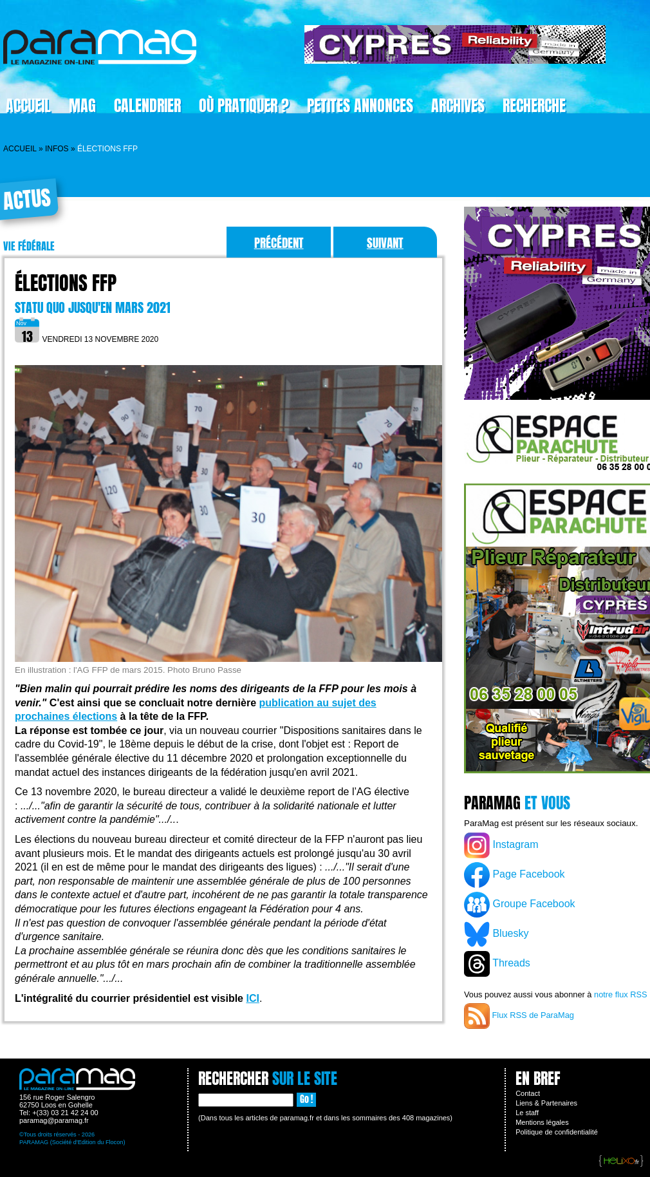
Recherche (534, 105)
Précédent (279, 242)
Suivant (385, 242)
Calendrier (147, 105)
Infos (57, 148)
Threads (497, 964)
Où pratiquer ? (244, 105)
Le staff (527, 1112)
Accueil (20, 148)
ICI (252, 998)
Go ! (306, 1099)
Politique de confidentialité (556, 1132)
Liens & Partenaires (546, 1103)
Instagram (501, 845)
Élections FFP (65, 282)
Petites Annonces (360, 105)
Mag (82, 105)
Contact (527, 1093)
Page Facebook (514, 875)
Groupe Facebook (519, 905)
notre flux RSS (620, 994)
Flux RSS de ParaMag (519, 1016)
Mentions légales (542, 1122)
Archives (458, 105)
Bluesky (496, 934)
